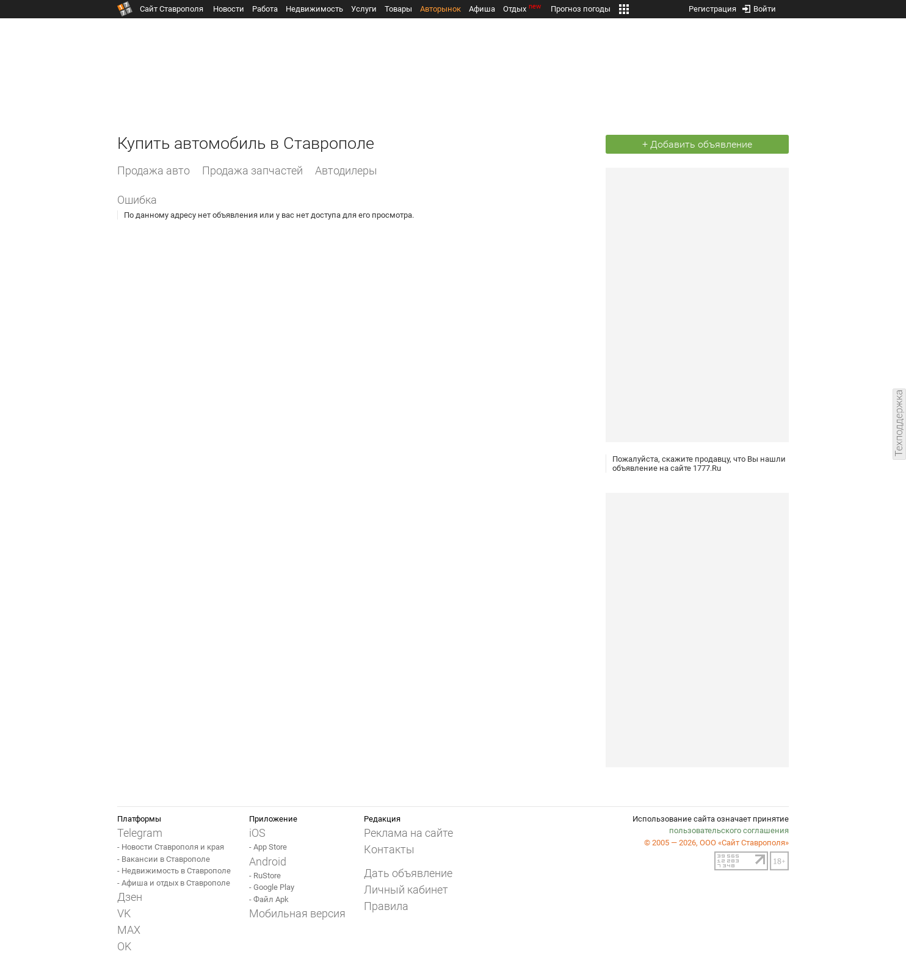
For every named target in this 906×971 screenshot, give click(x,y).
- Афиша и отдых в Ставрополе (173, 882)
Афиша (482, 8)
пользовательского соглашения (729, 830)
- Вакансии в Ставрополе (163, 859)
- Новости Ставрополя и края (170, 846)
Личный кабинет (406, 889)
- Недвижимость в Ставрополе (174, 870)
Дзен (129, 896)
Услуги (364, 8)
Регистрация (712, 6)
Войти (759, 6)
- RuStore (265, 875)
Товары (398, 8)
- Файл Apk (269, 899)
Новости (228, 8)
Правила (386, 906)
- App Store (268, 846)
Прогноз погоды (581, 8)
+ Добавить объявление (697, 144)
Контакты (389, 849)
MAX (128, 929)
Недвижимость (314, 8)
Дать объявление (408, 873)
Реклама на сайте (408, 832)
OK (124, 946)
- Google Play (271, 887)
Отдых (523, 8)
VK (124, 913)
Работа (265, 8)
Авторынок (440, 8)
